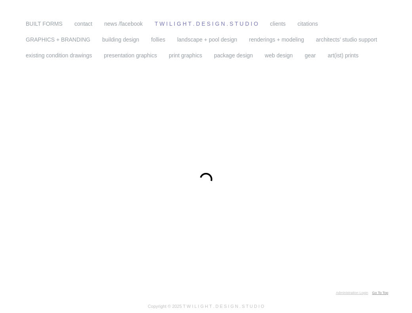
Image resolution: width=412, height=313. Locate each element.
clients (278, 24)
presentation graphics (130, 55)
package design (233, 55)
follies (158, 39)
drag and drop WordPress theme (130, 293)
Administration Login (352, 293)
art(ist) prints (343, 55)
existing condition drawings (59, 55)
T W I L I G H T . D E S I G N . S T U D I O (143, 14)
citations (308, 24)
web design (279, 55)
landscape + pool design (207, 39)
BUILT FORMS (44, 24)
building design (120, 39)
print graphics (185, 55)
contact (83, 24)
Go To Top (380, 293)
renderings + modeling (276, 39)
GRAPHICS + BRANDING (58, 39)
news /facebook (123, 24)
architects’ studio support (346, 39)
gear (310, 55)
